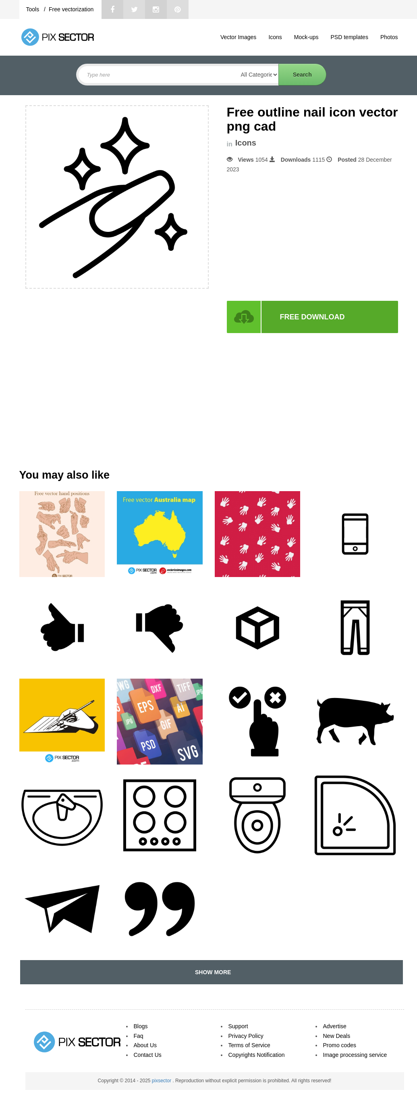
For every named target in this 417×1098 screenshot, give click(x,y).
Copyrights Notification (256, 1055)
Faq (138, 1036)
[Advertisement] (294, 237)
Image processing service (355, 1055)
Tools (33, 9)
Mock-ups (306, 37)
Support (238, 1026)
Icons (275, 37)
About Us (145, 1045)
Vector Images (238, 37)
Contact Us (148, 1055)
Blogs (141, 1026)
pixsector (162, 1080)
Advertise (334, 1026)
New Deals (337, 1036)
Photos (389, 37)
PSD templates (349, 37)
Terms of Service (249, 1045)
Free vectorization (71, 9)
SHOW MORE (211, 972)
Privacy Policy (245, 1036)
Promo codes (339, 1045)
